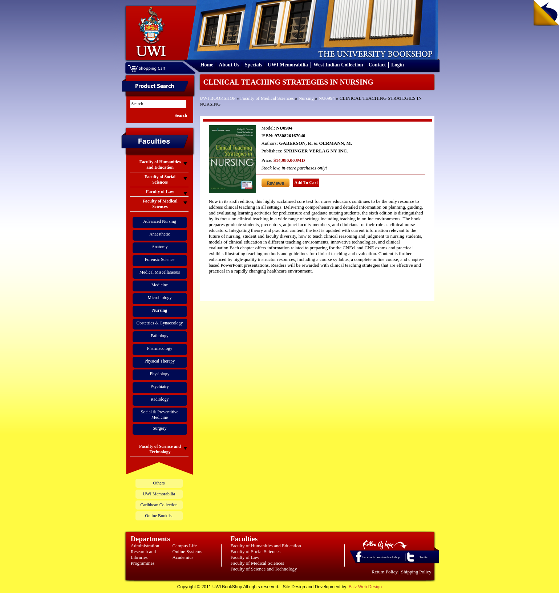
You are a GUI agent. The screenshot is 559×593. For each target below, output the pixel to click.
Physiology (159, 373)
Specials (253, 65)
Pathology (160, 335)
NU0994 (327, 98)
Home (207, 65)
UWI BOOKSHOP (218, 98)
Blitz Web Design (365, 586)
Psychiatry (159, 386)
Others (159, 483)
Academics (183, 557)
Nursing (306, 98)
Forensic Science (160, 259)
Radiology (160, 399)
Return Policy (385, 571)
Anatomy (159, 246)
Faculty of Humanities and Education (266, 545)
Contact (377, 65)
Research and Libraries (143, 554)
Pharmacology (159, 348)
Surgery (160, 428)
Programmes (143, 563)
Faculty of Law (245, 557)
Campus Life (185, 545)
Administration (145, 545)
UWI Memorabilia (288, 65)
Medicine (159, 284)
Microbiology (160, 297)
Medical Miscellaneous (159, 272)
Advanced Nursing (159, 221)
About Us (229, 65)
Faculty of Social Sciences (256, 551)
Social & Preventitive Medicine (159, 414)
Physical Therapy (160, 361)
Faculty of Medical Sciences (267, 98)
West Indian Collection (338, 65)
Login (397, 65)
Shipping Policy (416, 571)
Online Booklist (159, 515)
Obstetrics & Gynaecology (160, 323)
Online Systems (187, 551)
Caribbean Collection (158, 504)
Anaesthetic (159, 234)
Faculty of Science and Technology (264, 569)
